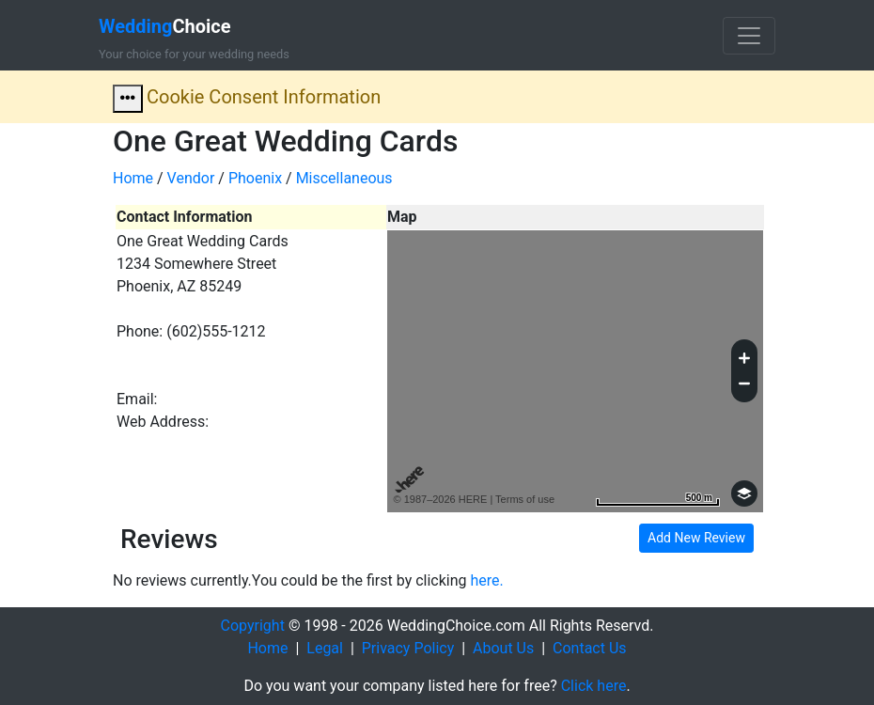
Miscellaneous (344, 178)
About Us (503, 648)
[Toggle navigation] (749, 36)
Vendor (191, 178)
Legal (324, 648)
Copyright (253, 625)
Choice (165, 26)
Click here (594, 686)
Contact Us (590, 648)
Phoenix (255, 178)
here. (487, 580)
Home (133, 178)
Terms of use (524, 499)
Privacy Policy (408, 648)
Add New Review (696, 537)
